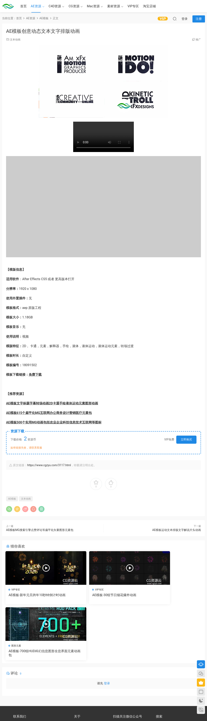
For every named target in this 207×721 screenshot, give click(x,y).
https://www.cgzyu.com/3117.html (49, 465)
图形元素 (149, 589)
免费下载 (35, 374)
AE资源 (36, 6)
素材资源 (113, 6)
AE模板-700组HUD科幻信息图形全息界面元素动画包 (169, 597)
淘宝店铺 (149, 6)
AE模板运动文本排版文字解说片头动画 (176, 530)
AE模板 (12, 498)
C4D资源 (55, 6)
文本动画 (15, 39)
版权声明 (79, 674)
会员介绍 (79, 670)
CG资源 (74, 6)
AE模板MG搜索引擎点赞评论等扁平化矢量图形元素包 (39, 530)
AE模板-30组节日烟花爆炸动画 (97, 595)
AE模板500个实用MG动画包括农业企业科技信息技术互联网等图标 (53, 422)
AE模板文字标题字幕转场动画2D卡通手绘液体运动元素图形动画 (52, 403)
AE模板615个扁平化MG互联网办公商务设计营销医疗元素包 (49, 413)
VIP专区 (133, 6)
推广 (198, 39)
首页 (23, 6)
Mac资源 (93, 6)
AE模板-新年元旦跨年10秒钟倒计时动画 (36, 597)
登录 (107, 628)
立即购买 (186, 439)
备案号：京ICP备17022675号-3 (103, 711)
